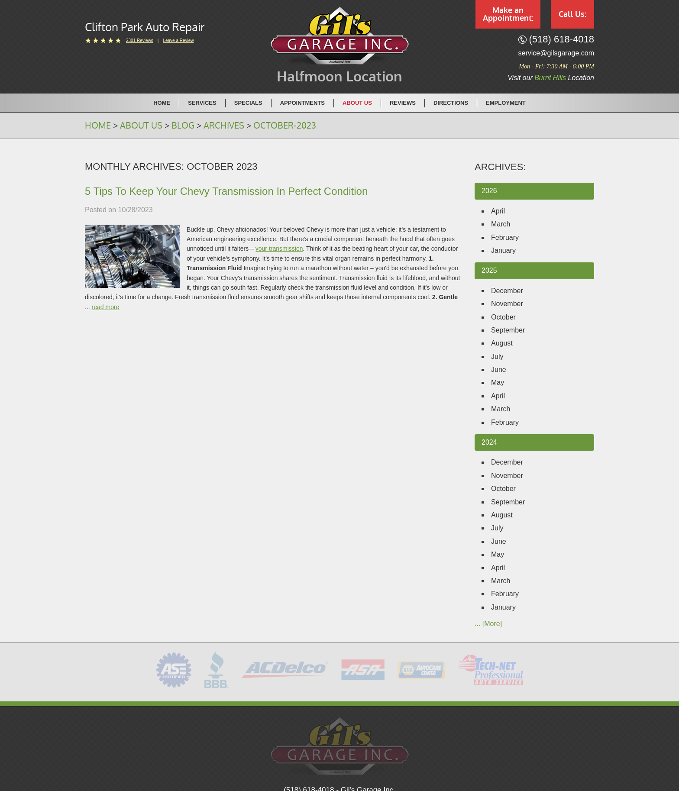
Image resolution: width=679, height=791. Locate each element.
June (498, 369)
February (505, 237)
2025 (489, 270)
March (500, 224)
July (497, 356)
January (503, 250)
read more (106, 306)
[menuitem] (162, 103)
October (503, 317)
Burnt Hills (550, 77)
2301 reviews (139, 40)
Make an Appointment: (508, 14)
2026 (489, 190)
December (507, 290)
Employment (506, 103)
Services (202, 103)
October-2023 (284, 125)
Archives (224, 125)
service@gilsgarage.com (556, 53)
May (497, 382)
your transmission (279, 248)
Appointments (302, 103)
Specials (248, 103)
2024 (489, 442)
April (498, 211)
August (502, 343)
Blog (182, 125)
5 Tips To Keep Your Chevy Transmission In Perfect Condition (226, 191)
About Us (357, 103)
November (507, 303)
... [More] (488, 623)
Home (161, 103)
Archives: (500, 166)
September (508, 330)
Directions (450, 103)
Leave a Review (178, 40)
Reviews (403, 103)
